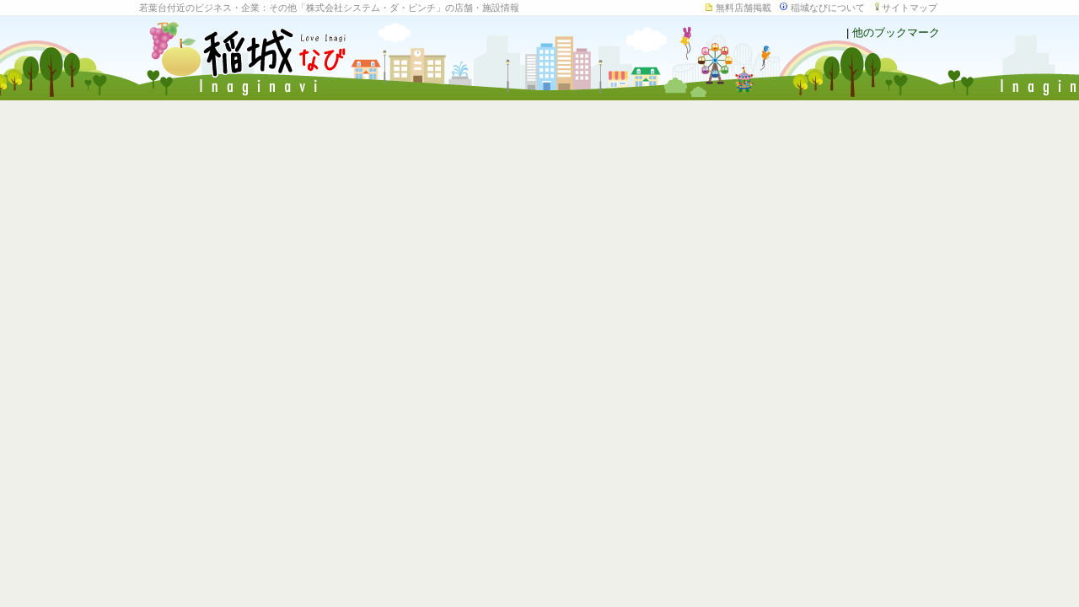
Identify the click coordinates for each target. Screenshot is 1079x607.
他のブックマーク (896, 32)
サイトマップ (909, 8)
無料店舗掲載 (743, 8)
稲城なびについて (828, 8)
